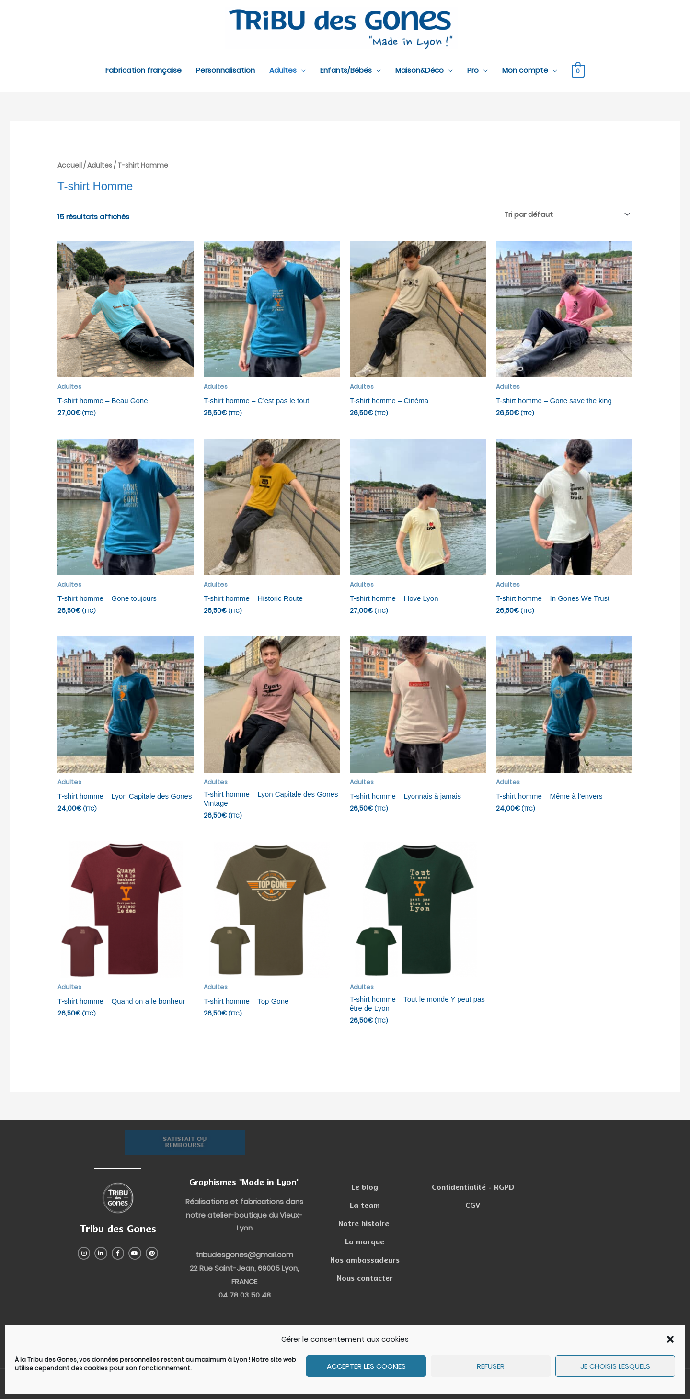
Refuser (491, 1366)
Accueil (70, 165)
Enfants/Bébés (346, 70)
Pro (473, 70)
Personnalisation (225, 70)
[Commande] (565, 214)
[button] (670, 1339)
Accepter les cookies (366, 1366)
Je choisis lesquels (615, 1366)
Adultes (283, 70)
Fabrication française (143, 70)
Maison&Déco (419, 70)
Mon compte (525, 70)
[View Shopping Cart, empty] (578, 71)
